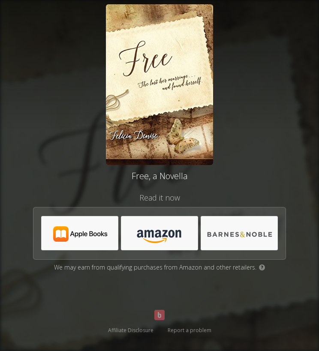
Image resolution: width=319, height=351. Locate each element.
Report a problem (189, 330)
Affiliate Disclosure (130, 330)
